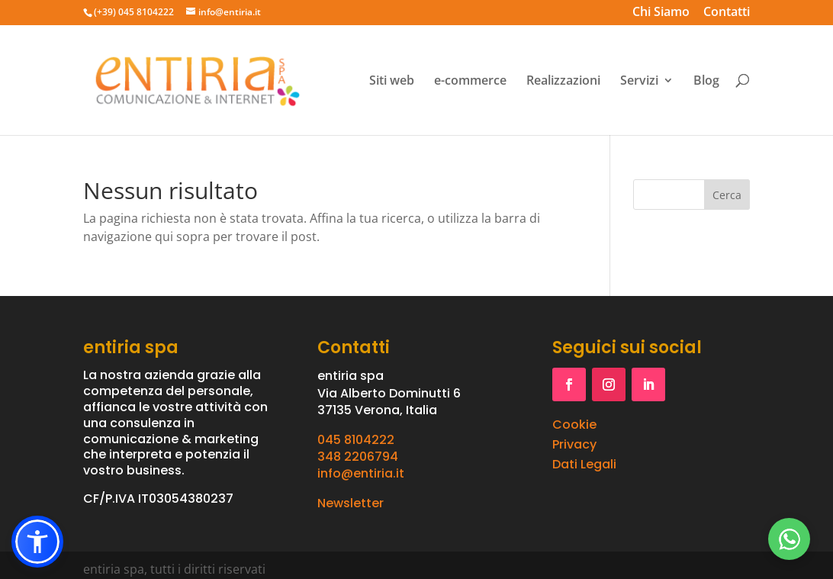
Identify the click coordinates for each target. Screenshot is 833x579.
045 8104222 (355, 440)
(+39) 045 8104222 (134, 11)
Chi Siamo (661, 13)
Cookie (574, 424)
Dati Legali (584, 464)
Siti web (391, 81)
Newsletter (350, 503)
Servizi (639, 81)
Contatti (726, 13)
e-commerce (470, 81)
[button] (37, 541)
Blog (706, 81)
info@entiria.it (360, 473)
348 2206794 (357, 456)
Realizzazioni (563, 81)
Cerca (726, 195)
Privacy (574, 444)
